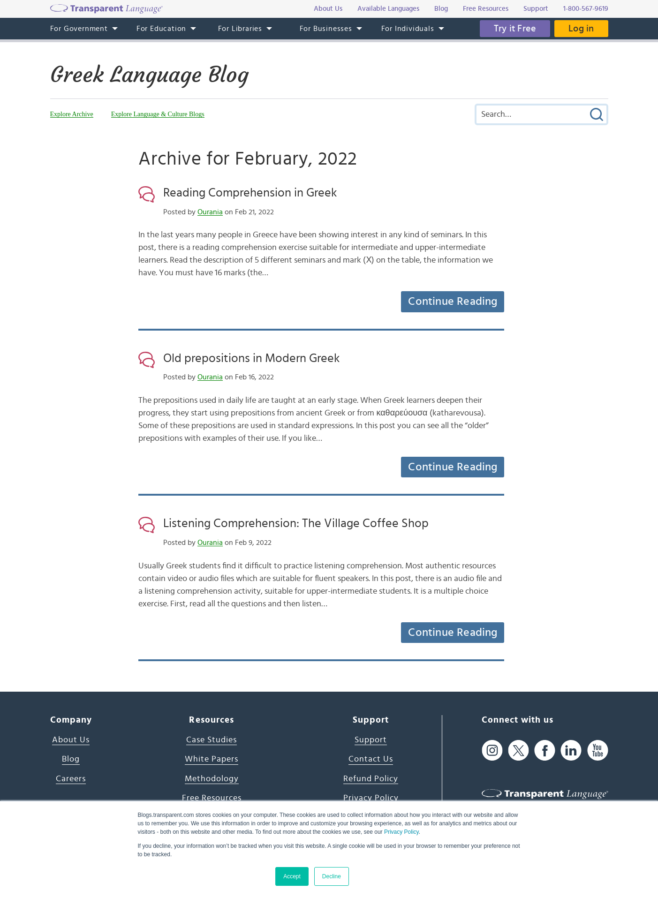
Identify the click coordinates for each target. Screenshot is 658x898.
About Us (71, 740)
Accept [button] (292, 876)
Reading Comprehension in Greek (250, 193)
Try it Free (515, 28)
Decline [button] (331, 876)
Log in (581, 28)
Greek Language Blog (149, 74)
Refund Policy (370, 779)
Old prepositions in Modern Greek (251, 358)
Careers (71, 779)
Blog (71, 759)
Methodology (212, 779)
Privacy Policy (401, 832)
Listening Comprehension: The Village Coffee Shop (296, 523)
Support (371, 740)
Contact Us (370, 759)
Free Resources (212, 798)
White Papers (211, 759)
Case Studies (211, 740)
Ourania (210, 212)
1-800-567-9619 (585, 8)
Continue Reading (452, 301)
